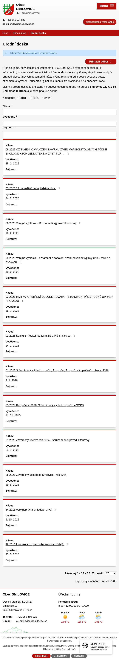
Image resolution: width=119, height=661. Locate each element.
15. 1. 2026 (12, 310)
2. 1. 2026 (12, 380)
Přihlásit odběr (100, 61)
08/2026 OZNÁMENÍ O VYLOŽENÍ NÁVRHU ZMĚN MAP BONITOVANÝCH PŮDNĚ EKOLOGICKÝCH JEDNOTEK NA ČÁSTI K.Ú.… (56, 151)
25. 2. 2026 (12, 163)
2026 (48, 97)
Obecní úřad (19, 33)
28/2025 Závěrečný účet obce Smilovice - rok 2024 (36, 474)
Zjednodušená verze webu (100, 22)
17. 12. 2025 (13, 415)
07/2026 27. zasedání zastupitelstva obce (33, 188)
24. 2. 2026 (12, 198)
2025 (35, 97)
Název (7, 106)
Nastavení (79, 656)
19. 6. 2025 (12, 484)
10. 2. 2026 (12, 233)
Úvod (5, 33)
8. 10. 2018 (12, 519)
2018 (23, 97)
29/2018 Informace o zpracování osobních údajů (37, 544)
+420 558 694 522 (15, 20)
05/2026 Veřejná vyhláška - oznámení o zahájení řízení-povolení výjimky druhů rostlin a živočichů (58, 260)
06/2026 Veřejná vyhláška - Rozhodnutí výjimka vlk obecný (44, 223)
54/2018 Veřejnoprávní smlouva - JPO (31, 509)
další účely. (66, 641)
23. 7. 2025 (12, 450)
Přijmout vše (41, 656)
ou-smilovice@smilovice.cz (20, 24)
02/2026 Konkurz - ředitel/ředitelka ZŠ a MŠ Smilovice (41, 335)
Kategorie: (9, 97)
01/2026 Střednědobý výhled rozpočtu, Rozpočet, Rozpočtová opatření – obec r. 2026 (57, 370)
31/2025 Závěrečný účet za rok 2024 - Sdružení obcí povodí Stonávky (47, 440)
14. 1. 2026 (12, 345)
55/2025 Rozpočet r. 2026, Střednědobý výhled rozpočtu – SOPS (45, 405)
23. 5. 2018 (12, 554)
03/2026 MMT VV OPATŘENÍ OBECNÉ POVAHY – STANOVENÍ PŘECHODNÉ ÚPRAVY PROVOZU (59, 298)
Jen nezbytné (61, 656)
